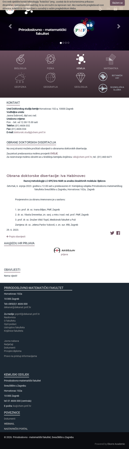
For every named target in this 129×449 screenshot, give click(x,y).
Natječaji (8, 344)
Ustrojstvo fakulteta (14, 327)
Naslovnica (10, 317)
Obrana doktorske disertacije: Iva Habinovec (46, 176)
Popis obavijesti (16, 236)
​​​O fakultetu (10, 320)
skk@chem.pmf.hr (82, 157)
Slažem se (117, 3)
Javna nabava (11, 341)
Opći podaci (10, 324)
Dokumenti (9, 347)
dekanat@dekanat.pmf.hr (17, 307)
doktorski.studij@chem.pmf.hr (30, 132)
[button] (9, 25)
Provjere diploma (13, 351)
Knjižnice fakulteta (13, 330)
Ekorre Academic (116, 444)
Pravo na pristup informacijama (21, 356)
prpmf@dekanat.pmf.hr (27, 314)
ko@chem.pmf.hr (22, 406)
